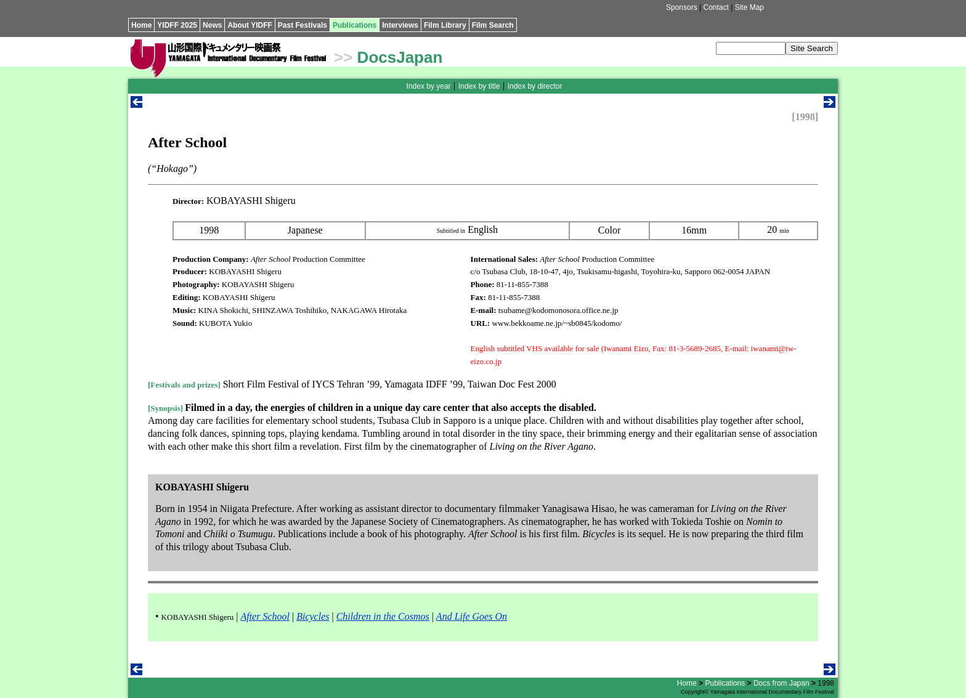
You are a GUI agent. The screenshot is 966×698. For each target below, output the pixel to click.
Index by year (429, 86)
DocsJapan (400, 57)
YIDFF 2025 (177, 25)
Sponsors (681, 7)
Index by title (479, 86)
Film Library (445, 25)
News (212, 25)
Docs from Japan (781, 683)
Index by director (535, 86)
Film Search (493, 25)
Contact (715, 7)
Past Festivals (302, 25)
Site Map (749, 7)
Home (141, 25)
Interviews (400, 25)
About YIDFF (249, 25)
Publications (354, 25)
